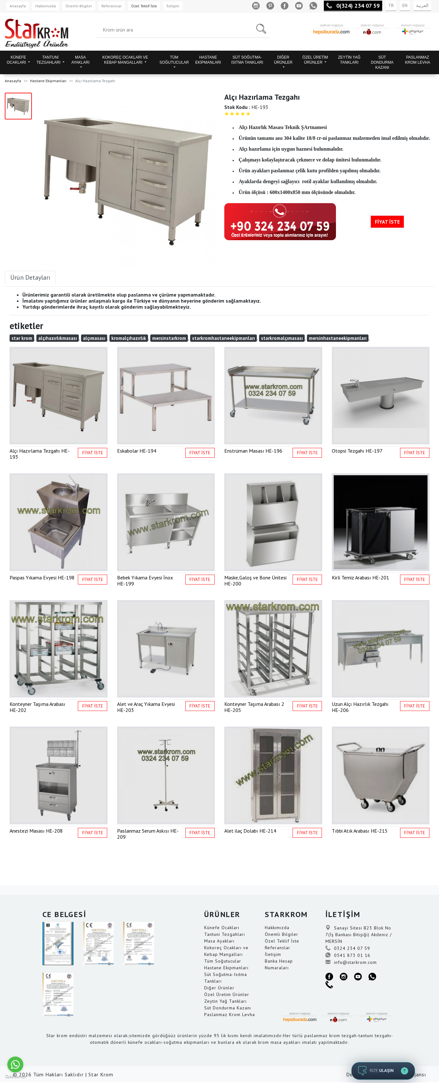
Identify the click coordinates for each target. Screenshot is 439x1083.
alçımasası (94, 338)
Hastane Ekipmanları (48, 80)
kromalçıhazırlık (128, 338)
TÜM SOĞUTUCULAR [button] (174, 60)
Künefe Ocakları (221, 927)
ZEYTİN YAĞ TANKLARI (349, 60)
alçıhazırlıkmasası (57, 338)
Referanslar (111, 6)
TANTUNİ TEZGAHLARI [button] (49, 60)
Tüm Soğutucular (222, 961)
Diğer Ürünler (219, 988)
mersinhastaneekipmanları (338, 338)
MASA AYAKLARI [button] (80, 60)
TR (391, 5)
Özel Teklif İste (144, 6)
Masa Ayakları (219, 941)
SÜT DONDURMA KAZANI (382, 62)
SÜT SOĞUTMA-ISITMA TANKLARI (247, 60)
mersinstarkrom (169, 338)
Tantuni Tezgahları (224, 934)
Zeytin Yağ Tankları (225, 1001)
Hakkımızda (45, 6)
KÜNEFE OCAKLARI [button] (17, 60)
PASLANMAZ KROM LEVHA (417, 60)
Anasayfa (18, 6)
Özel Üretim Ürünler (226, 994)
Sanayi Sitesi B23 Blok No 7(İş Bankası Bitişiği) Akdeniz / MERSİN (358, 934)
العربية (422, 5)
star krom (21, 338)
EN (404, 5)
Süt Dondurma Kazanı (227, 1008)
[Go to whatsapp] (15, 1064)
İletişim (173, 6)
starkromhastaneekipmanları (223, 338)
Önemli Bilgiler (78, 6)
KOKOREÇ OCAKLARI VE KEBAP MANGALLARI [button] (125, 60)
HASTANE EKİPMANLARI (208, 60)
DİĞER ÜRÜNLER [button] (283, 60)
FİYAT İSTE (387, 222)
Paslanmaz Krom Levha (229, 1014)
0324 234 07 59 (347, 948)
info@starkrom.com (351, 962)
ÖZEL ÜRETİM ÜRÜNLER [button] (315, 60)
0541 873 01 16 (347, 955)
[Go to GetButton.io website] (15, 1077)
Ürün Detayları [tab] (30, 277)
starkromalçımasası (282, 338)
